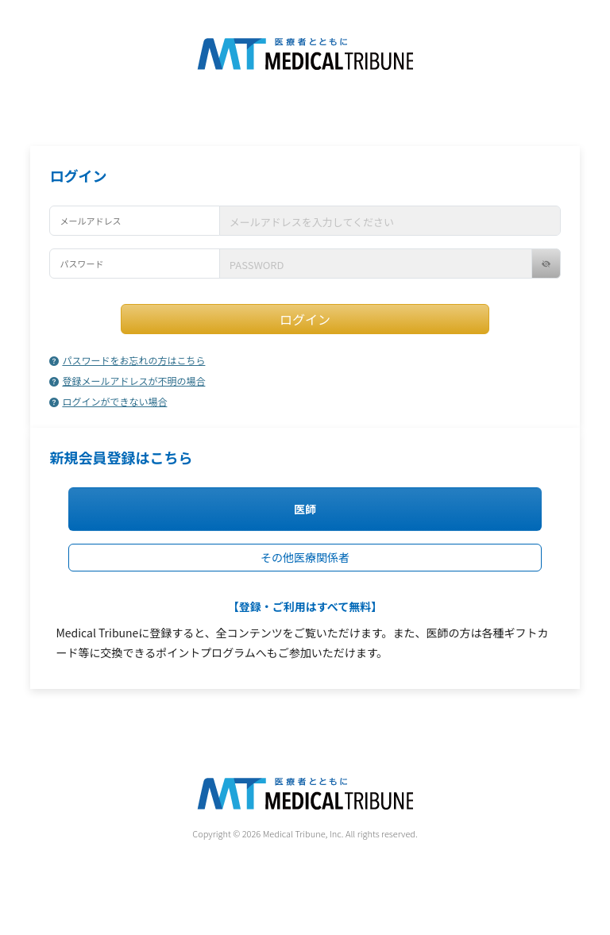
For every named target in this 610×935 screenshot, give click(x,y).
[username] (390, 221)
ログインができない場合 (108, 401)
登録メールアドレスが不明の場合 (127, 380)
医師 (305, 509)
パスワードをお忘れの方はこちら (127, 360)
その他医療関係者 (305, 557)
